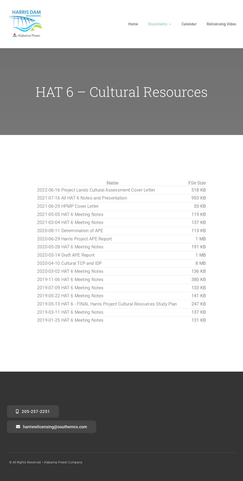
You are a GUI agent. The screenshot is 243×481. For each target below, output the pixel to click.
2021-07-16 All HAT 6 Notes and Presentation (82, 198)
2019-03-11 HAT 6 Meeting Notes (70, 313)
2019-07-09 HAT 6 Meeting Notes (70, 288)
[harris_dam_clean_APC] (25, 10)
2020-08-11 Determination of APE (70, 231)
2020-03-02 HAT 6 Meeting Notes (70, 272)
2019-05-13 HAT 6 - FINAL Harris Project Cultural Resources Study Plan (107, 304)
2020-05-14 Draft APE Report (66, 256)
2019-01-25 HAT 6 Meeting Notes (70, 321)
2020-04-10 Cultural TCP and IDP (69, 264)
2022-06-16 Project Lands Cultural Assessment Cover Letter (96, 190)
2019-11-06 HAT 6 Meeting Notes (70, 280)
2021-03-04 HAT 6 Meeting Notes (70, 223)
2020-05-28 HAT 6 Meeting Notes (70, 247)
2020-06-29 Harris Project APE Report (74, 239)
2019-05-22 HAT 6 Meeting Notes (70, 296)
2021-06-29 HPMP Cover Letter (68, 207)
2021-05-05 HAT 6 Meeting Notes (70, 215)
